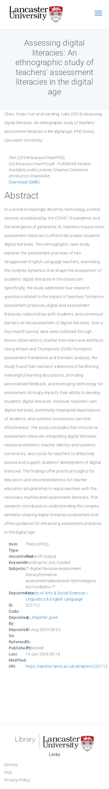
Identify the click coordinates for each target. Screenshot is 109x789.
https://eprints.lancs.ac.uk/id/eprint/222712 (67, 666)
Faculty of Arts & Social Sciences (56, 593)
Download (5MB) (24, 182)
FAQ (8, 772)
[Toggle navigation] (98, 13)
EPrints (11, 765)
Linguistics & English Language (54, 599)
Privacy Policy (17, 780)
